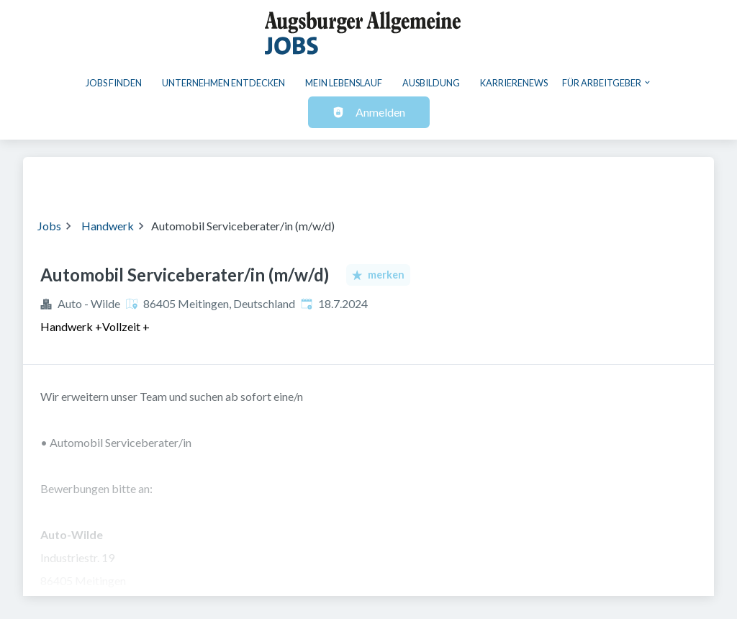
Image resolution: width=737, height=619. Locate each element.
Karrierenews (514, 83)
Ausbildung (431, 83)
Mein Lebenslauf (343, 83)
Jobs (49, 225)
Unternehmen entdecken (223, 83)
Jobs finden (114, 83)
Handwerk (107, 225)
